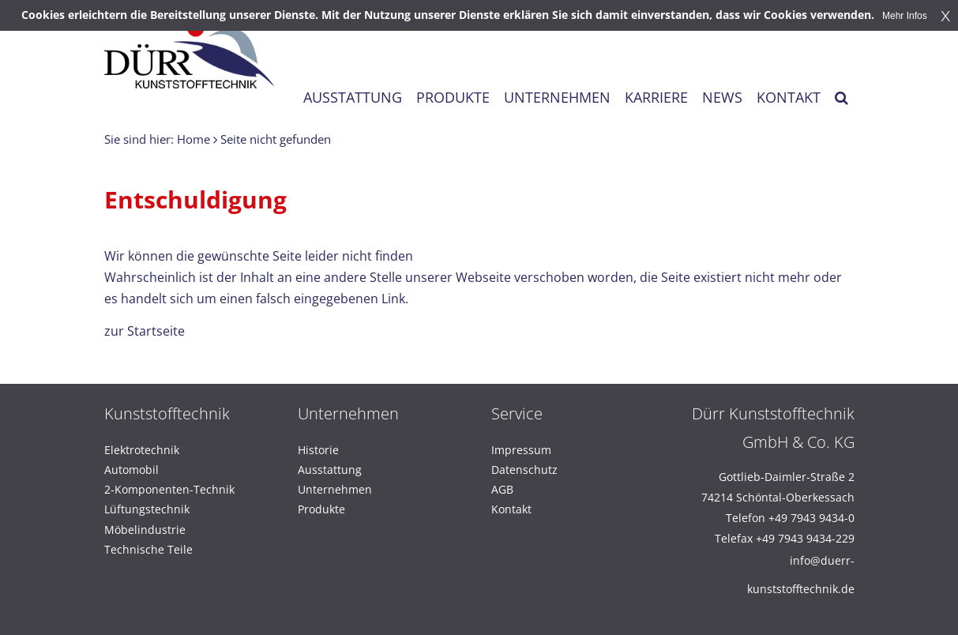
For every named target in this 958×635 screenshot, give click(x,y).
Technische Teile (148, 549)
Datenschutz (524, 469)
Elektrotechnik (141, 449)
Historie (318, 449)
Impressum (521, 449)
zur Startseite (144, 331)
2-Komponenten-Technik (169, 489)
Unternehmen (335, 489)
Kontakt (511, 509)
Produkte (321, 509)
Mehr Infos (904, 15)
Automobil (131, 469)
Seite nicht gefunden (275, 139)
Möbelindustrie (145, 529)
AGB (502, 489)
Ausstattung (330, 469)
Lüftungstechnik (147, 509)
